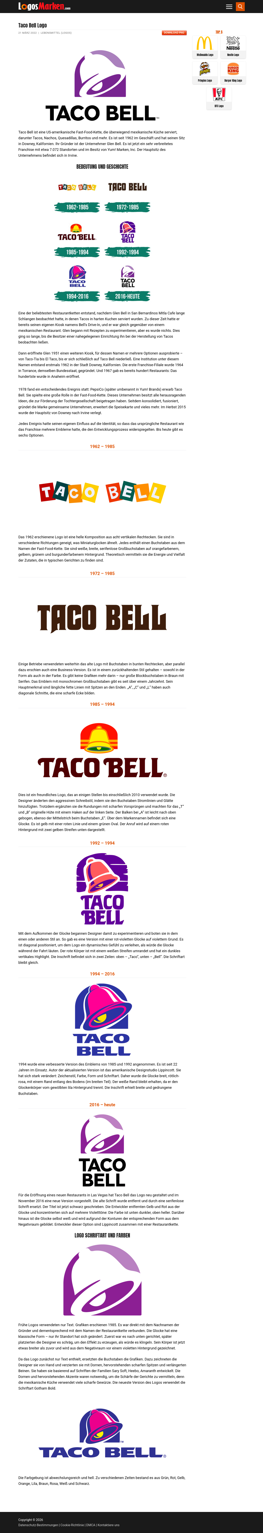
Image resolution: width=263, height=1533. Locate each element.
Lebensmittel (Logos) (56, 32)
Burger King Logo (233, 80)
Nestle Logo (233, 55)
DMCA (90, 1525)
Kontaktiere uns (108, 1525)
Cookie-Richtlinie (72, 1525)
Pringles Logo (205, 80)
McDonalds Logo (205, 55)
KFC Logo (219, 106)
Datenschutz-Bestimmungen (38, 1525)
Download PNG (174, 32)
